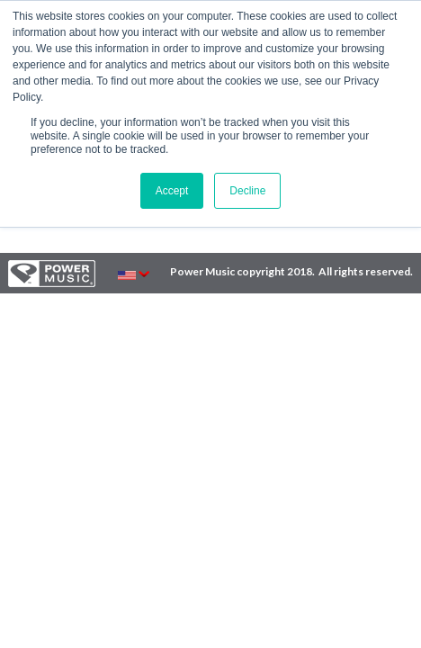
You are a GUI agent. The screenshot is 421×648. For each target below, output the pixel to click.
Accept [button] (172, 190)
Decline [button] (247, 190)
